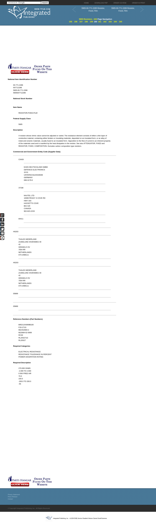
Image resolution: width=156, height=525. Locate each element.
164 (115, 22)
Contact (10, 499)
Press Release (12, 496)
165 (120, 22)
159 (91, 22)
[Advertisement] (64, 44)
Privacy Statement (14, 494)
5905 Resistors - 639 (88, 19)
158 (86, 22)
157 (80, 22)
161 (99, 22)
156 (75, 22)
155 (70, 22)
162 (104, 22)
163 (110, 22)
